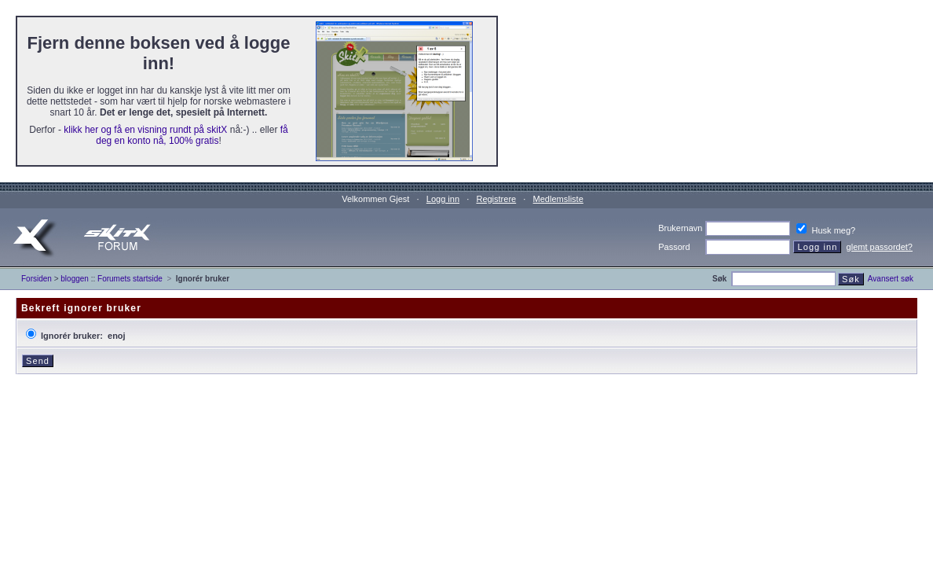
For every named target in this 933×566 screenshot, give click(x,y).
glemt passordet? (880, 247)
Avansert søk (890, 278)
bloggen (74, 278)
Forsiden (36, 278)
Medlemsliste (558, 199)
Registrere (496, 199)
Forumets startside (130, 278)
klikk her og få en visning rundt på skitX (145, 129)
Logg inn (442, 199)
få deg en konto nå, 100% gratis (191, 135)
